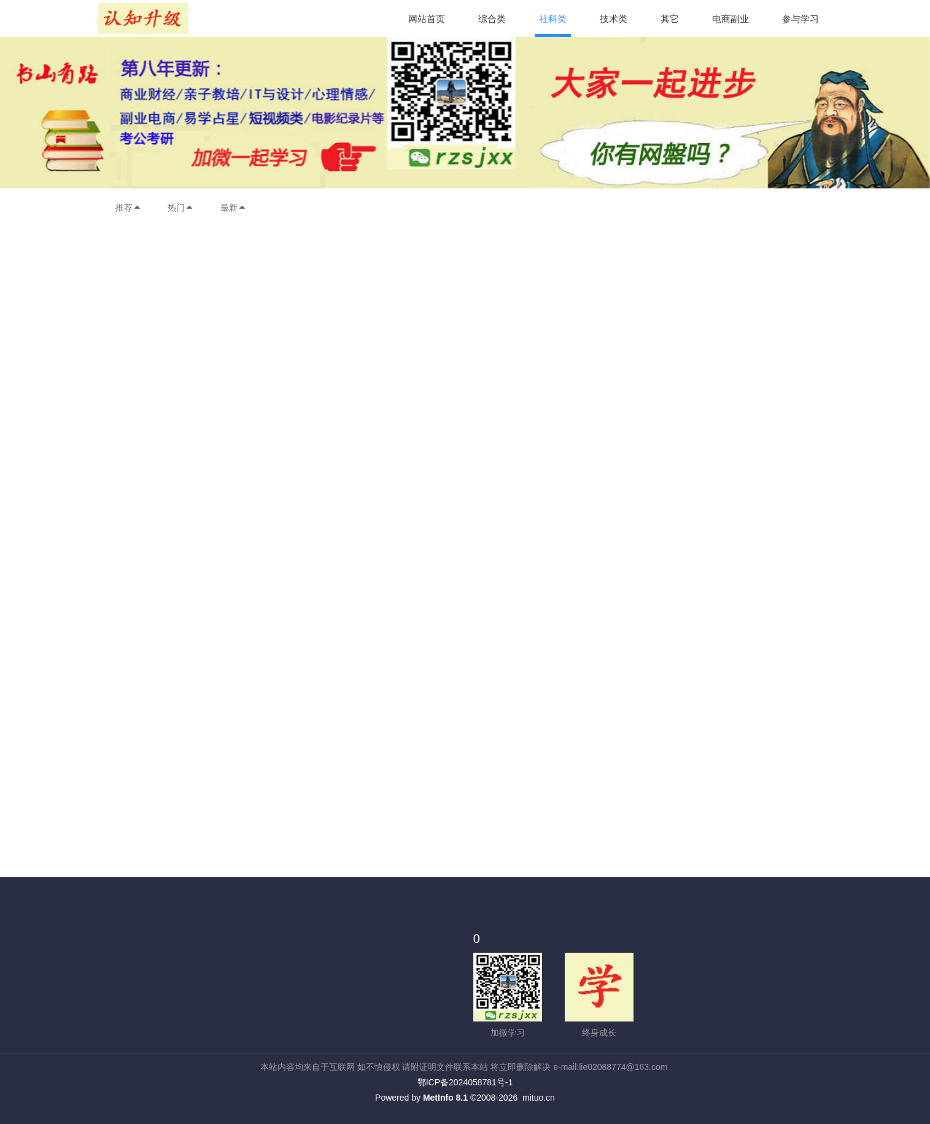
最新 (233, 207)
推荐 (128, 207)
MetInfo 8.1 (445, 1098)
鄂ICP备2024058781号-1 (465, 1082)
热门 (180, 207)
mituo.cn (538, 1098)
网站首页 (426, 19)
